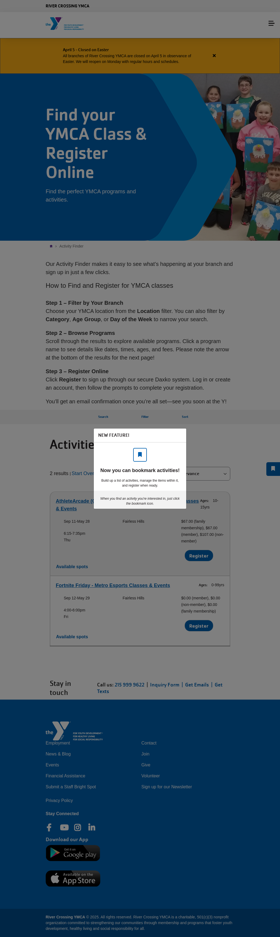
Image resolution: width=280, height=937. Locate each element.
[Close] (179, 435)
